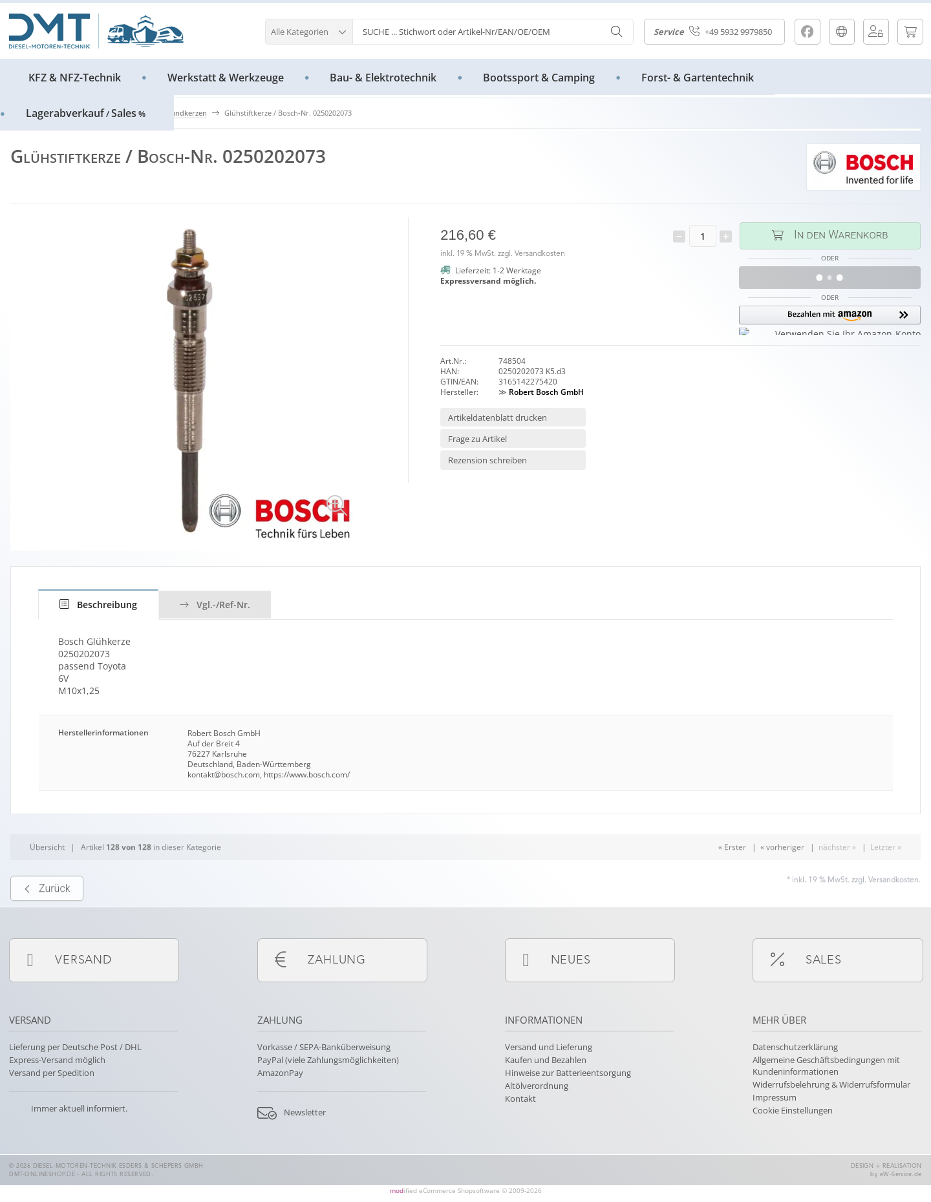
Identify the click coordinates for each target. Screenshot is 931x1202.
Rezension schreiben (487, 460)
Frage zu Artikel (477, 439)
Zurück (47, 917)
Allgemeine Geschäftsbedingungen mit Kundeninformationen (826, 1065)
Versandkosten (540, 254)
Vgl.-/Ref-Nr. (215, 604)
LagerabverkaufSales (85, 113)
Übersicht (47, 875)
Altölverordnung (536, 1085)
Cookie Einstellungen (793, 1110)
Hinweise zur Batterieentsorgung (568, 1073)
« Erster (732, 875)
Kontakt (520, 1098)
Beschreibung (98, 604)
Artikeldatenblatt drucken (497, 417)
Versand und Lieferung (548, 1047)
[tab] (98, 604)
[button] (308, 30)
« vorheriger (782, 875)
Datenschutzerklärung (795, 1047)
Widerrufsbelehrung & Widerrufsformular (831, 1084)
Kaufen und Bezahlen (545, 1060)
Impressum (775, 1097)
